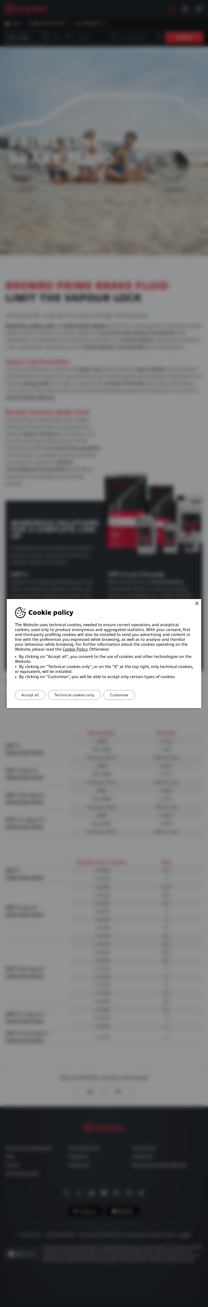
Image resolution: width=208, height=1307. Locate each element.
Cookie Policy (75, 649)
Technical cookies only (80, 695)
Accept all (32, 695)
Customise (128, 695)
